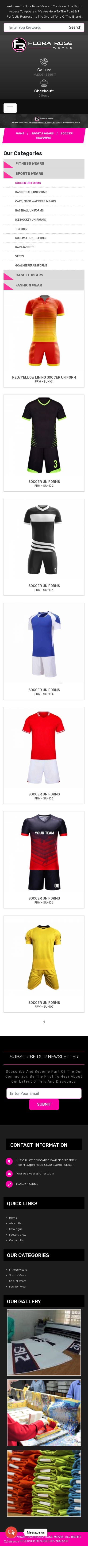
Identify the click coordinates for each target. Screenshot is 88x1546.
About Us (13, 1223)
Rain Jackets (24, 247)
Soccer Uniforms (28, 183)
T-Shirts (21, 229)
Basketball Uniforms (31, 192)
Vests (19, 256)
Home (20, 133)
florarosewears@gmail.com (34, 1173)
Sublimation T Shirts (30, 238)
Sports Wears (42, 133)
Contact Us (14, 1240)
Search (75, 27)
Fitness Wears (29, 163)
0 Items (44, 95)
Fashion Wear (28, 285)
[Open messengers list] (11, 1532)
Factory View (16, 1234)
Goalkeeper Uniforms (31, 265)
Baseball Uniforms (29, 210)
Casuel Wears (29, 275)
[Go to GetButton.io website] (11, 1541)
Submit (44, 1104)
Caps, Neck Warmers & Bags (35, 201)
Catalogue (14, 1229)
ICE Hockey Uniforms (30, 219)
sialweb (62, 1541)
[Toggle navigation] (10, 108)
